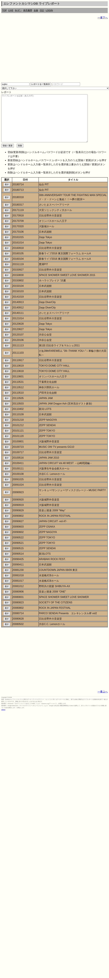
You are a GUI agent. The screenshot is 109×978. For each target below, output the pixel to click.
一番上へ (103, 701)
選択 (7, 194)
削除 (20, 155)
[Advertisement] (30, 52)
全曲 (36, 10)
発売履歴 (27, 10)
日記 (42, 10)
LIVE (10, 10)
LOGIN (49, 10)
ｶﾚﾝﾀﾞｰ (18, 10)
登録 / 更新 (8, 155)
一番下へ (103, 17)
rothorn (3, 719)
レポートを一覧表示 (40, 84)
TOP (4, 10)
